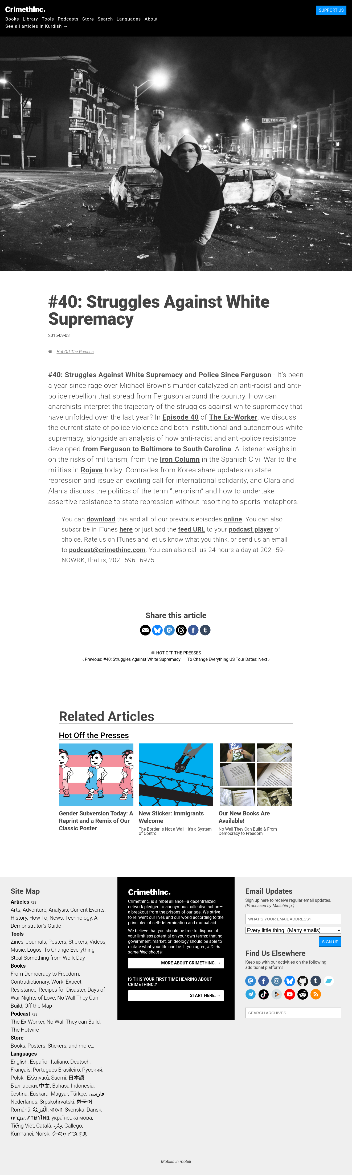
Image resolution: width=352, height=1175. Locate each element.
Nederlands (24, 1101)
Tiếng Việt (22, 1125)
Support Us (331, 10)
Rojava (92, 470)
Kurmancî (22, 1133)
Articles (20, 902)
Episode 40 (181, 417)
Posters (57, 942)
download (101, 519)
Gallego (73, 1125)
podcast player (251, 529)
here (126, 529)
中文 (44, 1086)
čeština (19, 1094)
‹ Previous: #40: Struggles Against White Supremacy (132, 659)
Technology (78, 918)
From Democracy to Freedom (45, 974)
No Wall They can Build (73, 1022)
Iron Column (180, 459)
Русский (92, 1070)
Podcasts (68, 19)
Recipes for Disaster (62, 990)
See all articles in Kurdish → (36, 26)
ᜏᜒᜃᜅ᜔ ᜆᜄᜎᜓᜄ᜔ (69, 1133)
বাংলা (56, 1109)
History (19, 918)
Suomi (58, 1078)
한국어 (84, 1101)
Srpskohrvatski (57, 1101)
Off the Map (38, 1006)
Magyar (59, 1094)
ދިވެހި (58, 1125)
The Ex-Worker (233, 417)
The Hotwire (25, 1030)
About (151, 19)
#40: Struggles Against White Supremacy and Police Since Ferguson (159, 375)
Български (24, 1086)
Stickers (78, 942)
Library (30, 19)
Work (57, 982)
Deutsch (79, 1062)
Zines (17, 942)
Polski (17, 1078)
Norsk (42, 1133)
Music (18, 950)
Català (43, 1125)
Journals (36, 942)
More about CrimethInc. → (191, 962)
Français (21, 1070)
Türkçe (78, 1094)
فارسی (96, 1094)
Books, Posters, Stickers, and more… (52, 1046)
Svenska (74, 1109)
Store (88, 19)
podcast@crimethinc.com (107, 550)
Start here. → (205, 995)
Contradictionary (30, 982)
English (19, 1062)
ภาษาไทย (38, 1117)
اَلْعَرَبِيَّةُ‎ (40, 1109)
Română (20, 1109)
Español (39, 1062)
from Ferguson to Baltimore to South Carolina (157, 449)
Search (105, 19)
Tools (48, 19)
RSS (33, 902)
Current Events (87, 910)
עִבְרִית (18, 1117)
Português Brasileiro (56, 1070)
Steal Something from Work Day (48, 958)
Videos (97, 942)
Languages (129, 19)
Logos (34, 950)
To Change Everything (69, 950)
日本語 (76, 1078)
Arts (15, 910)
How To (38, 918)
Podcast (20, 1014)
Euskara (39, 1094)
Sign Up (330, 941)
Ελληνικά (38, 1078)
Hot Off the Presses (74, 351)
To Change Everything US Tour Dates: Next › (228, 659)
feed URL (191, 529)
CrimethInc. (25, 9)
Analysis (58, 910)
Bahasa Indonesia (73, 1086)
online (233, 519)
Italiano (59, 1062)
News (56, 918)
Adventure (34, 910)
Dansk (94, 1109)
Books (12, 19)
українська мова (71, 1117)
